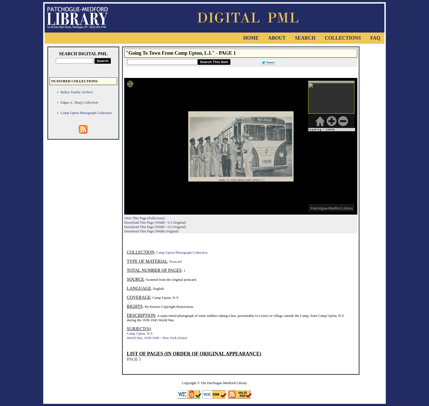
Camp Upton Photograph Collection (86, 113)
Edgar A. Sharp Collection (79, 102)
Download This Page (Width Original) (151, 231)
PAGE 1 (134, 359)
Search (305, 38)
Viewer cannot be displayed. (240, 146)
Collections (343, 38)
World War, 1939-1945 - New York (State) (157, 338)
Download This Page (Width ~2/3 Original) (155, 227)
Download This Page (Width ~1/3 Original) (155, 222)
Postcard (176, 261)
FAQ (375, 38)
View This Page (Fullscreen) (144, 218)
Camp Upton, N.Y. (140, 333)
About (277, 38)
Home (251, 38)
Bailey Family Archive (76, 92)
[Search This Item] (162, 62)
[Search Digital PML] (74, 61)
